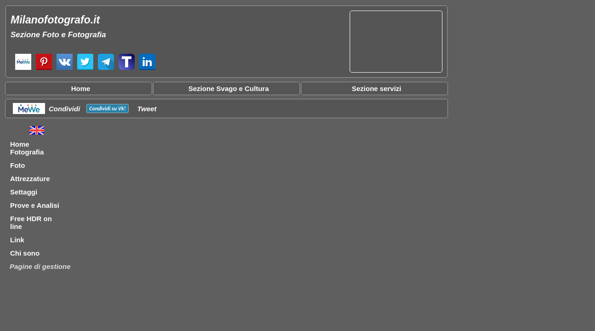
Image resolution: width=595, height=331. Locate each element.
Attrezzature (30, 179)
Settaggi (23, 192)
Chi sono (25, 253)
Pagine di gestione (40, 266)
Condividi (64, 109)
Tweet (147, 109)
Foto (17, 165)
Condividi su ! (107, 108)
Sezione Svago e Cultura (228, 88)
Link (17, 240)
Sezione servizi (377, 88)
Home (81, 88)
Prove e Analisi (34, 205)
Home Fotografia (27, 148)
